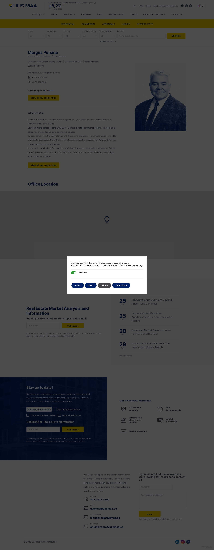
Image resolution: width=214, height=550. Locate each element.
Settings (108, 285)
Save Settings (127, 285)
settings (139, 265)
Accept (78, 285)
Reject (93, 285)
